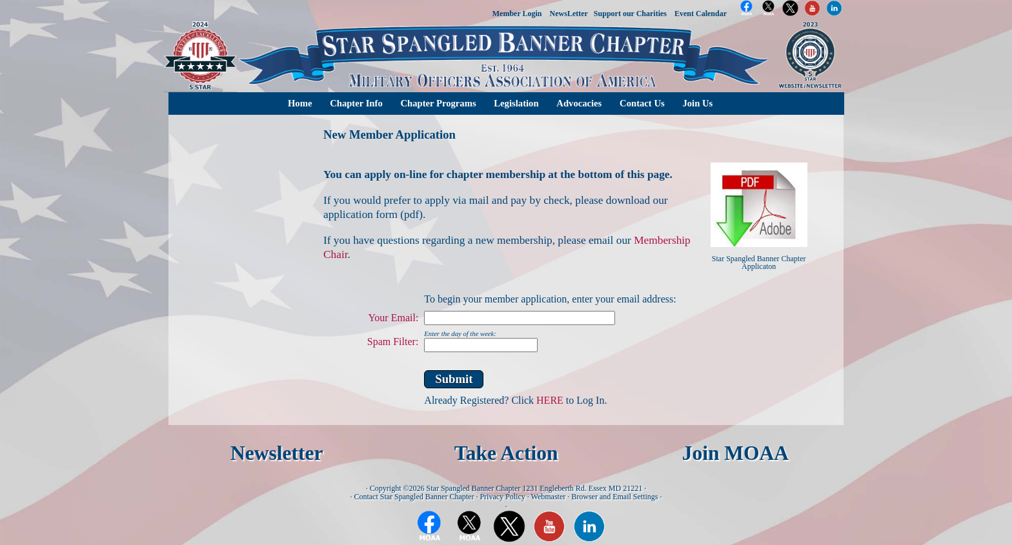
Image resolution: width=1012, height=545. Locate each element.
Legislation (516, 103)
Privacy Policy (502, 496)
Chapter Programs (438, 103)
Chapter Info (356, 103)
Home (300, 103)
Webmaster (548, 496)
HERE (549, 400)
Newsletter (276, 453)
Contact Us (642, 103)
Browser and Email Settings (614, 496)
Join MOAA (735, 453)
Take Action (506, 453)
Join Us (697, 103)
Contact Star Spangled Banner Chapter (414, 496)
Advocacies (579, 103)
